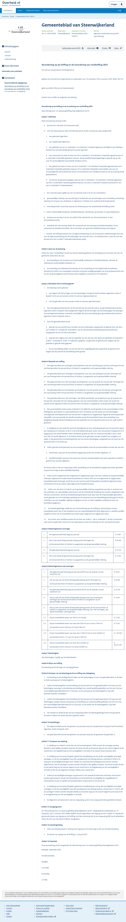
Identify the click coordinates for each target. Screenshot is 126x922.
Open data (70, 905)
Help (8, 914)
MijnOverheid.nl (101, 905)
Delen (118, 48)
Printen (106, 48)
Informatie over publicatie (12, 71)
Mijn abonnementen (51, 10)
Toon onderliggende (3, 55)
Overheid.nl (8, 11)
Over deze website (13, 905)
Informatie (93, 48)
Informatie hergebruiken (45, 905)
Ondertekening (10, 59)
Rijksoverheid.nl (101, 908)
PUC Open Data (71, 911)
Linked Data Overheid (74, 908)
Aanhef (7, 52)
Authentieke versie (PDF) (73, 48)
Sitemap (39, 914)
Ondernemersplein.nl (103, 911)
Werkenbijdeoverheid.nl (104, 914)
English (9, 911)
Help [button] (119, 10)
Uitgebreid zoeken (33, 10)
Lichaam (6, 55)
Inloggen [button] (114, 4)
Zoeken (9, 916)
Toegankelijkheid (42, 911)
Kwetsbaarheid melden (44, 916)
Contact (9, 908)
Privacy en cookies (43, 908)
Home (20, 10)
